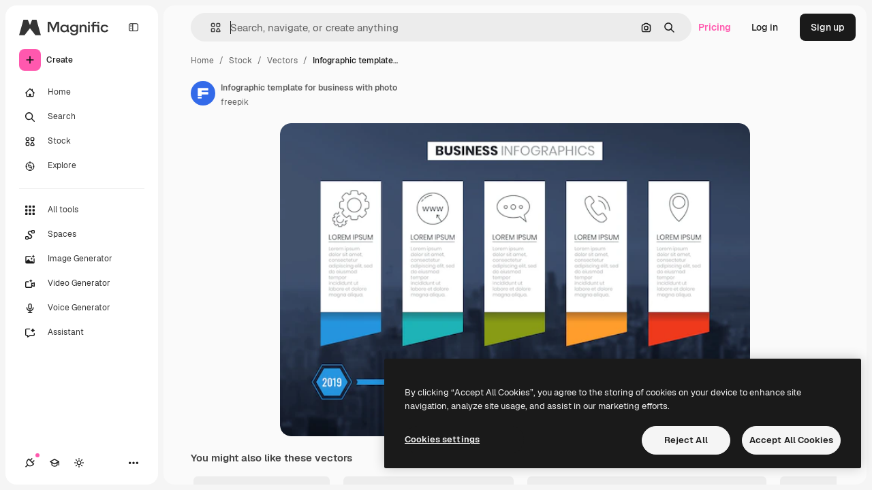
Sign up (828, 27)
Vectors (282, 60)
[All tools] (81, 210)
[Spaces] (81, 235)
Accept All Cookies (791, 440)
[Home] (81, 92)
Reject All (686, 440)
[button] (210, 27)
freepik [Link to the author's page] (235, 102)
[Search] (81, 117)
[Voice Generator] (81, 308)
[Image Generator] (81, 259)
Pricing (714, 27)
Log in (764, 27)
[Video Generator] (81, 284)
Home (202, 60)
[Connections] (30, 463)
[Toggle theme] (79, 463)
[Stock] (81, 141)
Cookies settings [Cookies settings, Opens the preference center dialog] (442, 439)
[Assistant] (81, 333)
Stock (240, 60)
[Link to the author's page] (203, 93)
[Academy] (54, 463)
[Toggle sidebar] (133, 27)
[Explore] (81, 166)
